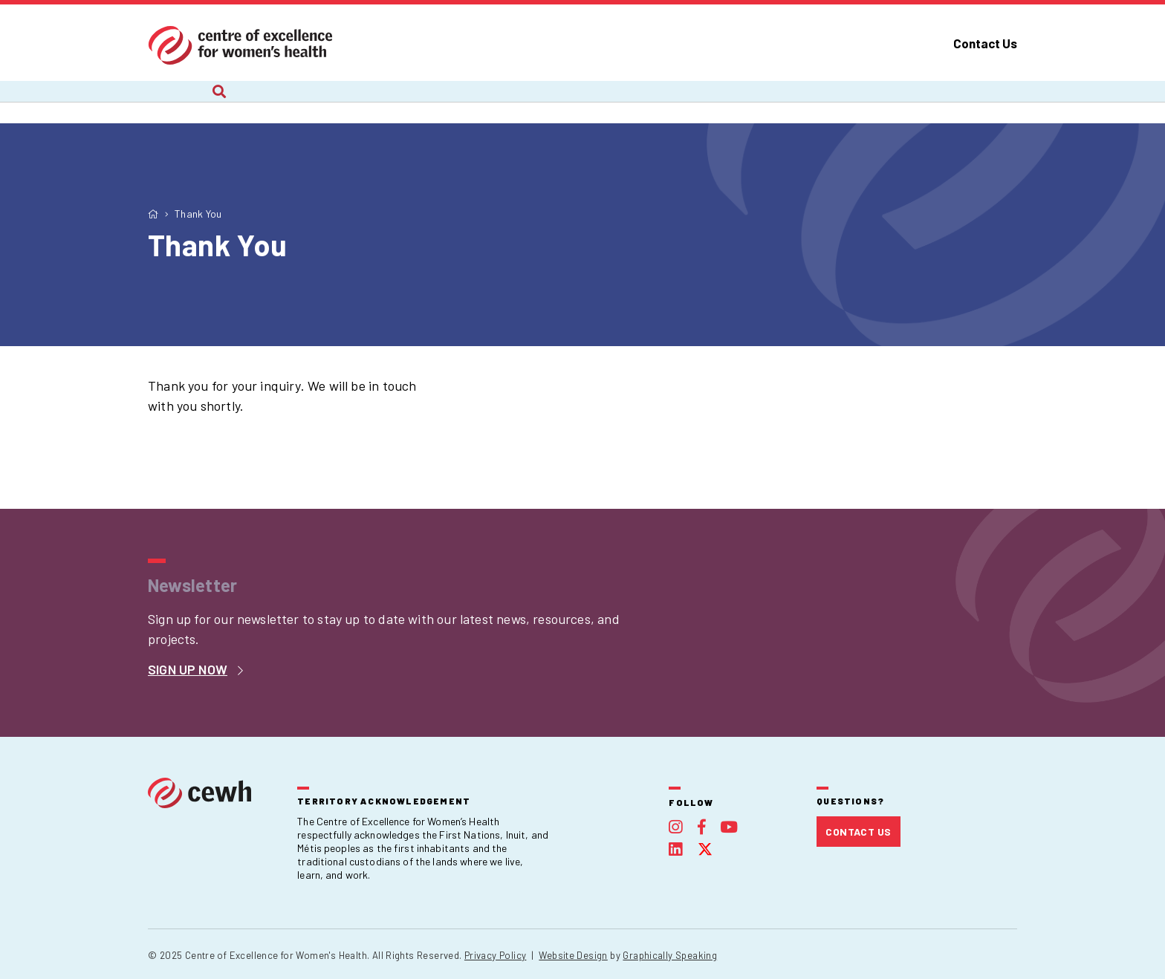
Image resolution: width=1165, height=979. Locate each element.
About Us (174, 101)
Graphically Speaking (670, 955)
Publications (778, 101)
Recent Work (455, 101)
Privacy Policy (495, 955)
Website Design (573, 955)
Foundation (906, 101)
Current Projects (309, 101)
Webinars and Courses (617, 101)
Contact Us (985, 43)
